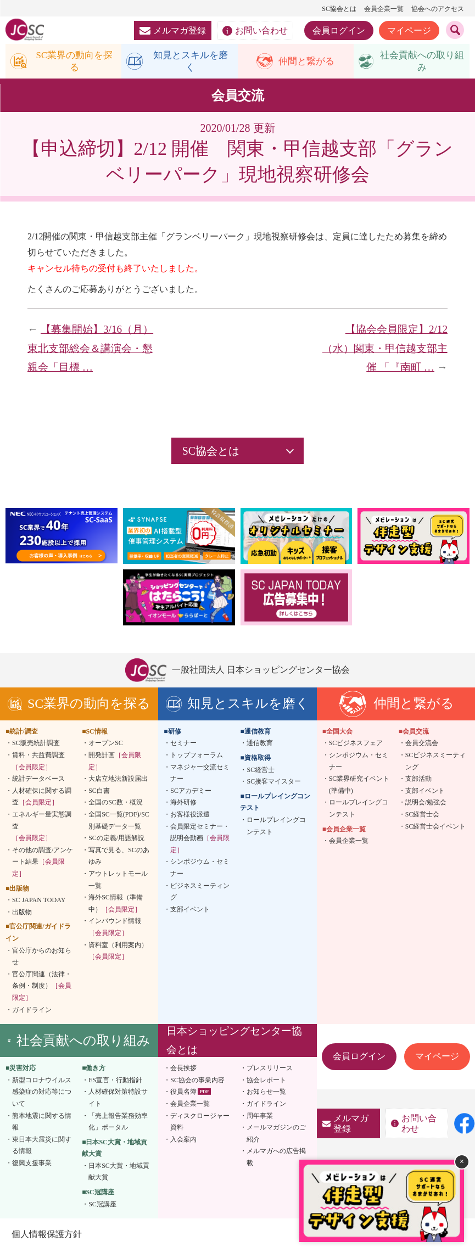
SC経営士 (261, 772)
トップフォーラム (196, 757)
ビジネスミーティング (200, 894)
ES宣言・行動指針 (115, 1082)
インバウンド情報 (114, 929)
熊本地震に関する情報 (41, 1124)
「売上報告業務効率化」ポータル (118, 1124)
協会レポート (266, 1082)
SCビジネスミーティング (435, 763)
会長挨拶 (183, 1070)
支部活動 (418, 781)
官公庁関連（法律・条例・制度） (41, 988)
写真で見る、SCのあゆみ (118, 858)
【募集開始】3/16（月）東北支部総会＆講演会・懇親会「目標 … (90, 350)
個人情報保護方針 (46, 1236)
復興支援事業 (32, 1165)
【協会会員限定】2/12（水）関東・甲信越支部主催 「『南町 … (385, 350)
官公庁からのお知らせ (41, 959)
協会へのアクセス (437, 9)
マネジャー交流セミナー (200, 775)
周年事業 (260, 1118)
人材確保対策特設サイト (118, 1100)
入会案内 (183, 1141)
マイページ (409, 30)
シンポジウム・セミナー (200, 870)
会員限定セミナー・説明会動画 (200, 840)
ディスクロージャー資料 (200, 1124)
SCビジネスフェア (356, 745)
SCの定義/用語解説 (116, 840)
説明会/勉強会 (425, 805)
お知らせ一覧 (266, 1094)
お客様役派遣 (190, 816)
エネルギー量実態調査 (41, 828)
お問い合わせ (255, 31)
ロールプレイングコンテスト (276, 828)
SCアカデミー (190, 793)
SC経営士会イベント (435, 828)
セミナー (183, 745)
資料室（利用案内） (118, 953)
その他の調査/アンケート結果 (42, 864)
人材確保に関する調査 (41, 799)
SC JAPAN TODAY (38, 902)
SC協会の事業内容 (197, 1082)
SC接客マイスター (274, 783)
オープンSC (105, 745)
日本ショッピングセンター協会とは (234, 1042)
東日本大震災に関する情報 (41, 1147)
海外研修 (183, 805)
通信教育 (260, 745)
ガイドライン (32, 1012)
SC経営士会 (422, 816)
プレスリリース (270, 1070)
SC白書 (99, 793)
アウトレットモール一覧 (118, 882)
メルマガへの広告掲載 (276, 1160)
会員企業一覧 (384, 9)
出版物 (22, 914)
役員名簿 (183, 1094)
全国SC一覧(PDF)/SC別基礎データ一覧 (118, 822)
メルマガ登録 (172, 30)
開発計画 (114, 763)
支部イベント (190, 911)
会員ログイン (338, 30)
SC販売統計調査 (36, 745)
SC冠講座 (102, 1206)
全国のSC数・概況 (115, 805)
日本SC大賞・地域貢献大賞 (118, 1174)
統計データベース (38, 781)
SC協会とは (339, 9)
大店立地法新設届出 (118, 781)
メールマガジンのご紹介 (276, 1135)
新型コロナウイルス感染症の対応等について (41, 1094)
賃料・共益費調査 (38, 763)
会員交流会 (421, 745)
